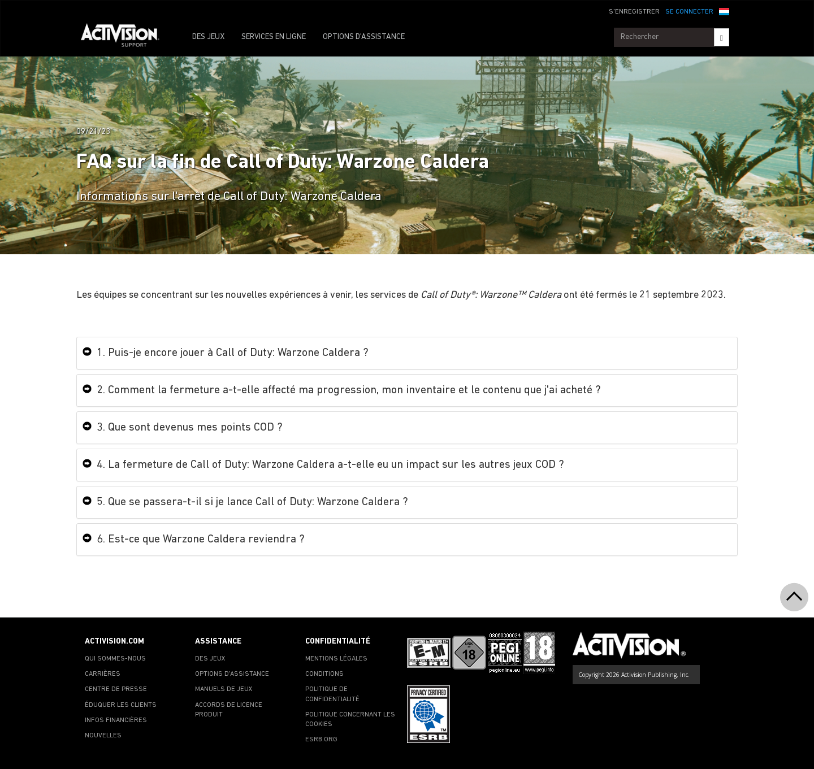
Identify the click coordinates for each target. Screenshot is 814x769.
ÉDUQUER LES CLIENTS (121, 705)
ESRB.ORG (321, 739)
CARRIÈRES (102, 674)
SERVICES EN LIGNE (273, 37)
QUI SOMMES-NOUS (115, 658)
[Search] (721, 37)
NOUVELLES (103, 735)
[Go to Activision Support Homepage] (125, 37)
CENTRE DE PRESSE (116, 689)
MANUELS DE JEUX (224, 689)
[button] (724, 10)
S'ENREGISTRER (634, 11)
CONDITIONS (324, 674)
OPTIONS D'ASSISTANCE (364, 37)
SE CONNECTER (689, 11)
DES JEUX (208, 37)
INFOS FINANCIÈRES (116, 720)
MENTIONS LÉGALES (336, 658)
